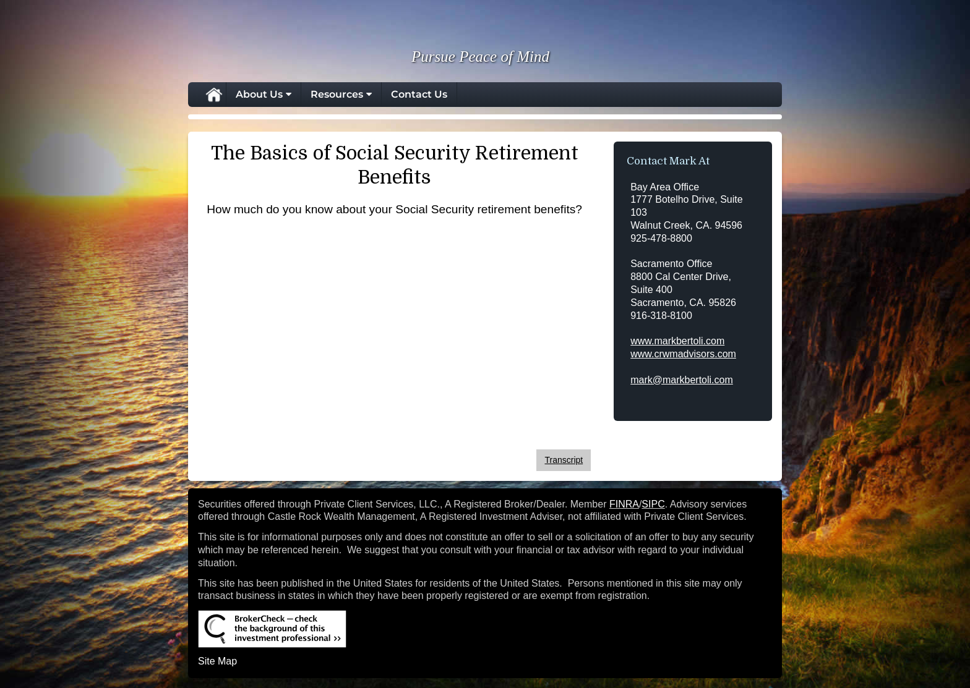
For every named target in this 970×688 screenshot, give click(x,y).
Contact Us (419, 94)
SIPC (653, 504)
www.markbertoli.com (677, 341)
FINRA (624, 504)
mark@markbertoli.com (681, 380)
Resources (337, 94)
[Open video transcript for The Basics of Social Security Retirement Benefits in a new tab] (563, 460)
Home (213, 94)
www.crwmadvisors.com (683, 354)
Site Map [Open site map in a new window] (217, 661)
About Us (259, 94)
